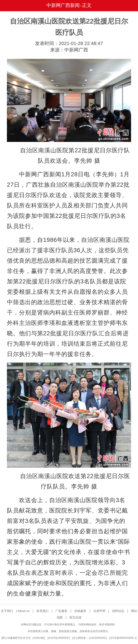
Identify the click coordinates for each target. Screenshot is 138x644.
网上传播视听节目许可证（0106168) (23, 637)
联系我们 (42, 611)
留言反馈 (75, 617)
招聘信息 (118, 611)
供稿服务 (80, 611)
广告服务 (61, 611)
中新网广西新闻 (63, 5)
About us (24, 611)
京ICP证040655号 (58, 637)
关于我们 (7, 611)
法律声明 (99, 611)
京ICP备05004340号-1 (123, 637)
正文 (87, 5)
